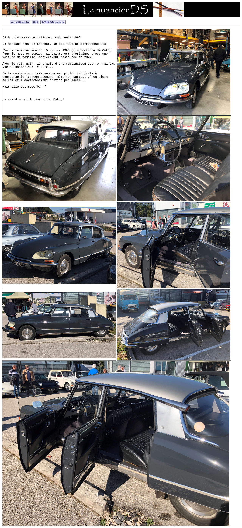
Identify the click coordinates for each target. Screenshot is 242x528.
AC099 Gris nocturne (53, 22)
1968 (35, 22)
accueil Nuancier (20, 22)
